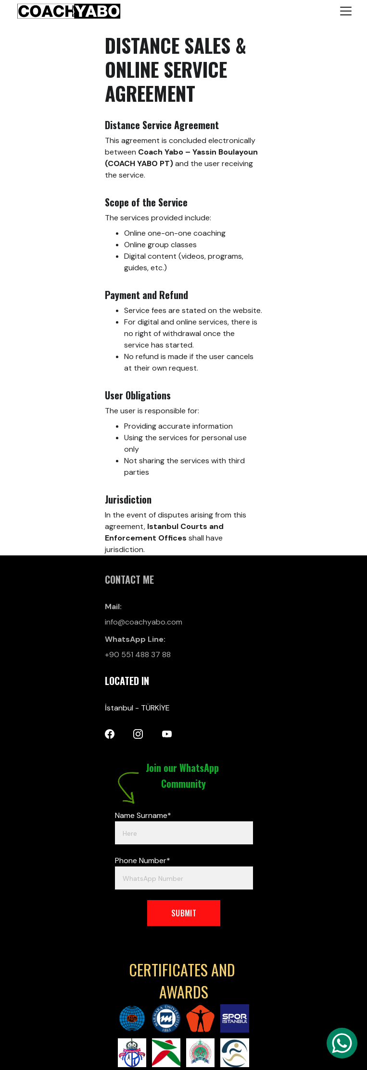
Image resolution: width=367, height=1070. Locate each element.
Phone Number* (142, 860)
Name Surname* (143, 815)
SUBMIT (183, 913)
